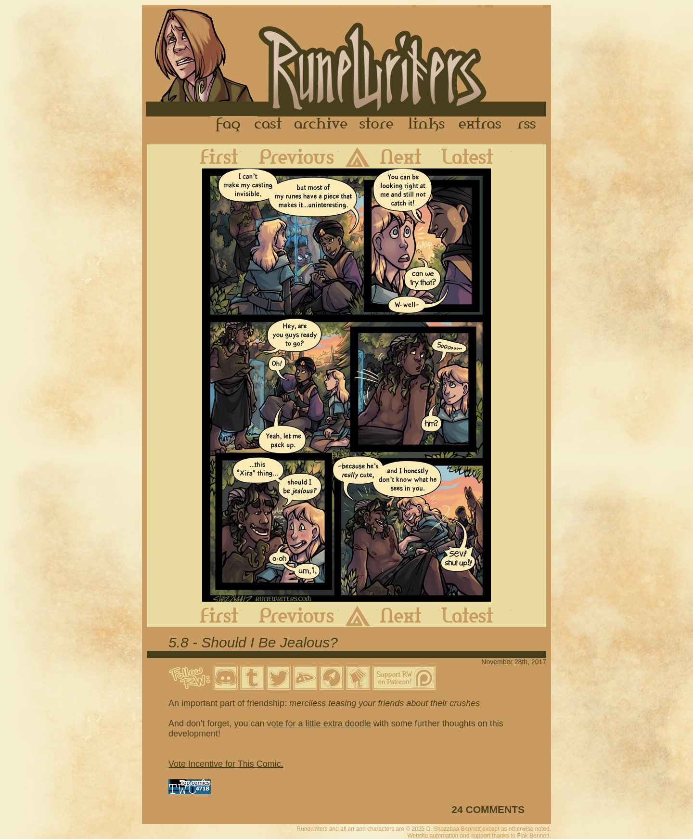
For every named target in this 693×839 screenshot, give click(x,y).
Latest (475, 156)
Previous (289, 156)
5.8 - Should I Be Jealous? (253, 642)
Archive (321, 124)
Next (408, 156)
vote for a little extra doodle (319, 723)
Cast (269, 124)
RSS (529, 124)
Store (376, 124)
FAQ (228, 124)
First (211, 156)
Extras (481, 124)
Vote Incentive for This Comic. (225, 764)
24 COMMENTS (488, 809)
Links (426, 124)
